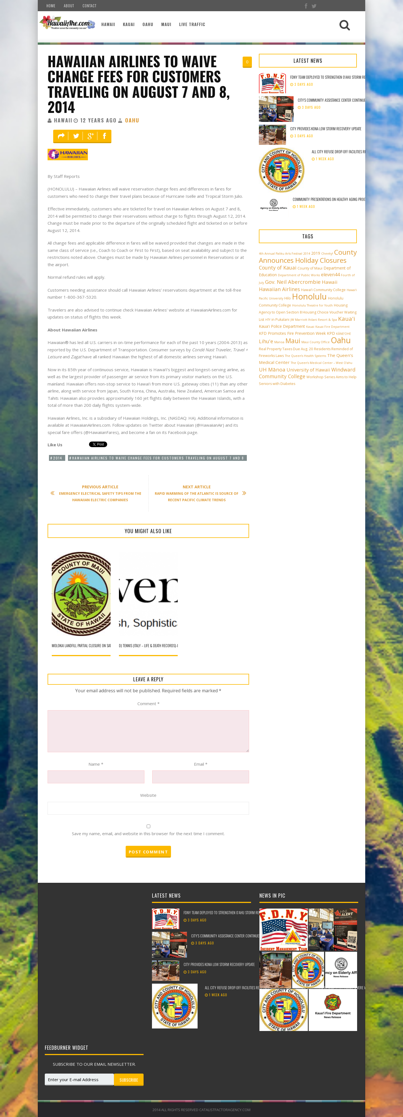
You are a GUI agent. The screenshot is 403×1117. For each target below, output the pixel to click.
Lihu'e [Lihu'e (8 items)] (266, 341)
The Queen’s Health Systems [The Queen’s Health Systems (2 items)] (305, 356)
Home (50, 5)
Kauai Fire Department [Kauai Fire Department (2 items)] (332, 327)
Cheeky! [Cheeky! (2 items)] (327, 254)
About (69, 5)
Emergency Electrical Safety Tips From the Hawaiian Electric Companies (98, 493)
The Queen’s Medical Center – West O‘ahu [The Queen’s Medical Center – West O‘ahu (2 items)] (321, 363)
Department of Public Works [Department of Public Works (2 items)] (299, 275)
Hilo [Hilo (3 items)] (287, 298)
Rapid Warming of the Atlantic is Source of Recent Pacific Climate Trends (198, 493)
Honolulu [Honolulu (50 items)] (309, 296)
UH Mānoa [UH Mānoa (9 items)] (272, 369)
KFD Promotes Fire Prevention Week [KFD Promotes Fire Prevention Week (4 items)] (292, 333)
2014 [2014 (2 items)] (306, 254)
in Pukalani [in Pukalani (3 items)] (280, 319)
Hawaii (108, 24)
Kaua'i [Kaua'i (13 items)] (346, 318)
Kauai (129, 24)
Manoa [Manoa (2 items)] (279, 342)
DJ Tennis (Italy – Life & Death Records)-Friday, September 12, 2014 (167, 645)
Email (200, 764)
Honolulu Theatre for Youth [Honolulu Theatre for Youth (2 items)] (312, 305)
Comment (148, 703)
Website (148, 795)
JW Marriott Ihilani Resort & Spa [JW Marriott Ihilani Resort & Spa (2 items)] (313, 320)
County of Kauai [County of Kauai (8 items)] (277, 267)
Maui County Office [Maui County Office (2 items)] (315, 342)
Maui (166, 24)
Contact (90, 5)
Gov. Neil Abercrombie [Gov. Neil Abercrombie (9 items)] (293, 281)
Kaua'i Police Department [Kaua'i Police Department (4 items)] (282, 326)
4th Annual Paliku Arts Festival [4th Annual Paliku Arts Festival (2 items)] (280, 254)
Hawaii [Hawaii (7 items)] (330, 282)
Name (95, 764)
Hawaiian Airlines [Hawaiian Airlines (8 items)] (279, 289)
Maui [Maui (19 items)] (292, 340)
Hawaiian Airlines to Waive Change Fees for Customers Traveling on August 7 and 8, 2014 (139, 83)
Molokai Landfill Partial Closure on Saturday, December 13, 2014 (100, 645)
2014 (57, 458)
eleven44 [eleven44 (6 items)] (330, 274)
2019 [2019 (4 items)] (315, 253)
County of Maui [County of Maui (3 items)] (309, 268)
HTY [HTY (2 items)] (267, 320)
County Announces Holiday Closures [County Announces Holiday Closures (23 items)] (308, 256)
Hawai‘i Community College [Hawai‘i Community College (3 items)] (323, 289)
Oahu (147, 24)
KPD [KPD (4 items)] (331, 333)
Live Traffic (192, 24)
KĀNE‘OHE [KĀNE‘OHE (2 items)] (343, 334)
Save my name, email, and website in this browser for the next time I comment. (148, 833)
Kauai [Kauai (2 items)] (310, 327)
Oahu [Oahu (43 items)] (341, 340)
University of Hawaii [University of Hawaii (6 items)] (308, 370)
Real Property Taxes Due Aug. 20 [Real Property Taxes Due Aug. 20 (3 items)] (286, 349)
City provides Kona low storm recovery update (326, 128)
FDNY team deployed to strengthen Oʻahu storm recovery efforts (339, 77)
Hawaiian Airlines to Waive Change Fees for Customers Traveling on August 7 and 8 (158, 458)
